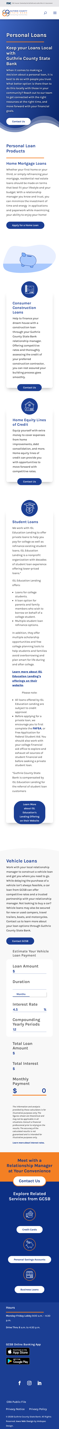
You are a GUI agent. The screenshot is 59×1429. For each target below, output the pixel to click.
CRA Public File (16, 1402)
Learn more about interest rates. (28, 1142)
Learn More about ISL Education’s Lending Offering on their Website (29, 812)
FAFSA (37, 728)
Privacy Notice (15, 1409)
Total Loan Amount (22, 1046)
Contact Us (18, 121)
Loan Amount (25, 966)
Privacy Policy (38, 1409)
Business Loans (29, 1289)
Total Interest (25, 1063)
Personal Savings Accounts (29, 1259)
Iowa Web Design (25, 1421)
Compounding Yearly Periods (26, 1022)
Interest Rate (25, 1004)
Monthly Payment (21, 1081)
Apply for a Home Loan (25, 225)
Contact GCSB (20, 941)
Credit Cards (29, 1229)
